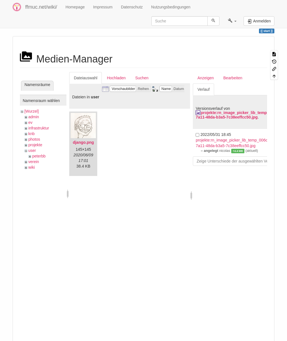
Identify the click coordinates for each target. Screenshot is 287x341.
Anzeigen (205, 78)
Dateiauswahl (85, 78)
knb (31, 133)
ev (30, 122)
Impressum (102, 7)
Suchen (141, 78)
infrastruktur (38, 128)
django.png (83, 142)
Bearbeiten (232, 78)
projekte (35, 145)
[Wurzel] (31, 111)
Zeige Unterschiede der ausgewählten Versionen (238, 161)
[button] (232, 21)
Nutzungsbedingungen (170, 7)
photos (34, 139)
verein (33, 161)
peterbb (38, 156)
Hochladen (116, 78)
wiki (31, 167)
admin (33, 117)
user (32, 150)
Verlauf (203, 89)
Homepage (75, 7)
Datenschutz (132, 7)
